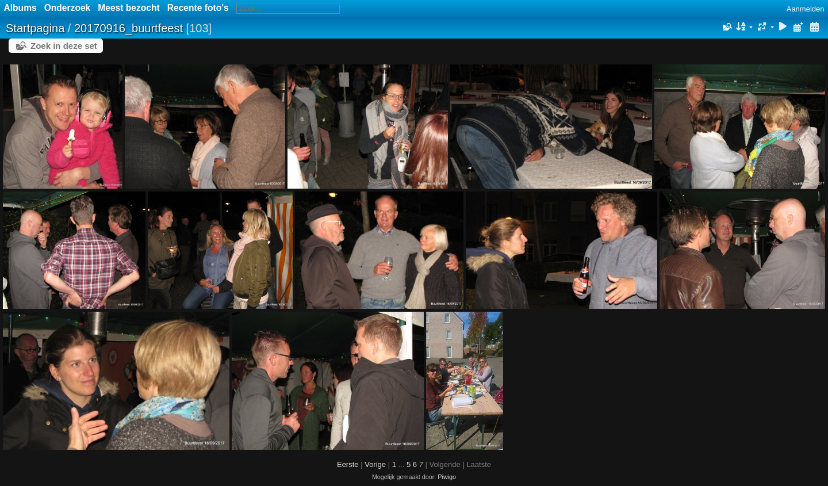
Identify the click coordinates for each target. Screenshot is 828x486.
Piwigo (447, 476)
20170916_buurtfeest (128, 28)
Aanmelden (806, 9)
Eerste (348, 464)
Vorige (375, 464)
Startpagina (35, 28)
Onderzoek (67, 8)
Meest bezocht (128, 8)
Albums (20, 8)
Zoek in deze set (63, 46)
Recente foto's (198, 8)
